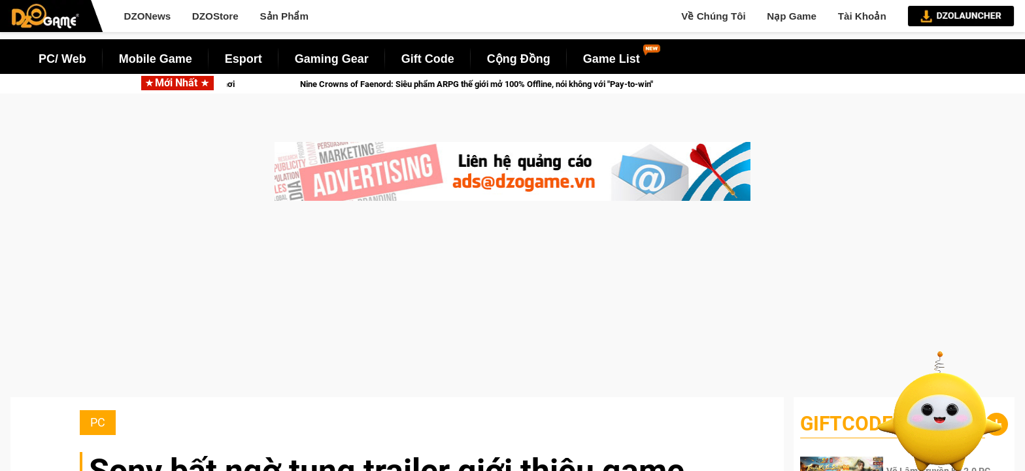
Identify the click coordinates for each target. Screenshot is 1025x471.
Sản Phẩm (284, 16)
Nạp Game (791, 16)
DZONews (147, 16)
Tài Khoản (862, 16)
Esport (243, 58)
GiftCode (846, 423)
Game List (611, 58)
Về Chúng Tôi (713, 16)
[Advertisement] (512, 305)
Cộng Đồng (518, 58)
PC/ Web (62, 58)
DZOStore (215, 16)
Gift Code (427, 58)
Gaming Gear (332, 58)
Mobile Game (155, 58)
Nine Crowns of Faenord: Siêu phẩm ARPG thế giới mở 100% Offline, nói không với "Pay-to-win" (491, 84)
